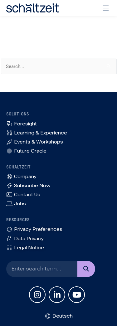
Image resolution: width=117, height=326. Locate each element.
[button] (106, 8)
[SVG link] (32, 7)
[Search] (86, 269)
